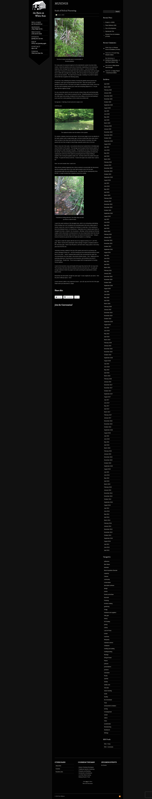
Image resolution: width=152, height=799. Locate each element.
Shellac (106, 681)
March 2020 (107, 303)
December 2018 (108, 348)
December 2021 (108, 240)
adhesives (106, 561)
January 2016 (107, 454)
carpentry (106, 573)
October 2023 (107, 174)
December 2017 (108, 385)
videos (106, 718)
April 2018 (106, 372)
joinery (106, 624)
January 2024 (107, 165)
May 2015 (106, 478)
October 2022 (107, 210)
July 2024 (106, 147)
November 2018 (108, 351)
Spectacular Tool (109, 31)
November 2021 (108, 243)
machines (106, 636)
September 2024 (108, 141)
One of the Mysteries (110, 28)
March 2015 (107, 484)
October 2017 (107, 391)
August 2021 (107, 252)
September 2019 (108, 321)
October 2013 (107, 535)
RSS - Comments (108, 747)
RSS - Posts (107, 744)
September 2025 (108, 105)
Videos (37, 52)
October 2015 (107, 463)
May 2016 (106, 442)
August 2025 (107, 108)
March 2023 (107, 195)
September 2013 (108, 538)
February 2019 (108, 342)
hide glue (106, 615)
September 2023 (108, 177)
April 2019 (106, 336)
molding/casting (108, 651)
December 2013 (108, 529)
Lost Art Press (107, 630)
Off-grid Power (108, 657)
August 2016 (107, 433)
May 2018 (106, 369)
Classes (106, 576)
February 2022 (108, 234)
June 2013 (107, 547)
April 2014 (106, 517)
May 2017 (106, 406)
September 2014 (108, 502)
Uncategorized (108, 712)
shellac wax (107, 684)
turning (106, 709)
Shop (38, 42)
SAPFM (106, 678)
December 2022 (108, 204)
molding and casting (109, 648)
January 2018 (107, 382)
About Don (58, 765)
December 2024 (108, 132)
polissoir (106, 663)
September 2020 (108, 285)
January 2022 (107, 237)
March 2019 (107, 339)
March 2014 (107, 520)
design (106, 588)
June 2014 (107, 511)
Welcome (36, 23)
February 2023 (108, 198)
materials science (108, 642)
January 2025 (107, 129)
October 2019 (107, 318)
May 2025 (106, 117)
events (106, 591)
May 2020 (106, 297)
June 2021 (107, 258)
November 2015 (108, 460)
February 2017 (108, 415)
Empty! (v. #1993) (109, 22)
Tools (105, 702)
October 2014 (107, 499)
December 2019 (108, 312)
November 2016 (108, 424)
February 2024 (108, 162)
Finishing (106, 600)
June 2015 (107, 475)
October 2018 (107, 354)
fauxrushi (106, 597)
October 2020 (107, 282)
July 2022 (106, 219)
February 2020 (108, 306)
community (107, 579)
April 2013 (106, 550)
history (106, 618)
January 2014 (107, 526)
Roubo (106, 675)
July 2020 (106, 291)
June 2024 (107, 150)
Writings (36, 33)
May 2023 (106, 189)
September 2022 (108, 213)
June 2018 (107, 366)
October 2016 (107, 427)
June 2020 (107, 294)
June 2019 (107, 330)
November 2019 (108, 315)
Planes (106, 660)
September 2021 (108, 249)
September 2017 (108, 394)
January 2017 (107, 418)
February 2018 (108, 379)
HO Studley (107, 621)
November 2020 (108, 279)
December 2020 (108, 276)
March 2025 (107, 123)
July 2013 (106, 544)
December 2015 (108, 457)
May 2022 (106, 225)
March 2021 (107, 267)
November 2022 (108, 207)
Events (37, 37)
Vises (105, 721)
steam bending (108, 690)
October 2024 (107, 138)
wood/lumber (107, 724)
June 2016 (107, 439)
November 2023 (108, 171)
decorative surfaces (109, 585)
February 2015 (108, 487)
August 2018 (107, 360)
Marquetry (106, 639)
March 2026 (107, 87)
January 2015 (107, 490)
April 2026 (106, 84)
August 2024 (107, 144)
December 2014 (108, 493)
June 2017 (107, 403)
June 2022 (107, 222)
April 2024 (106, 156)
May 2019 (106, 333)
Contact (35, 47)
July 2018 (106, 363)
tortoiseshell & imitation (110, 706)
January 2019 (107, 345)
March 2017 (107, 412)
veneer (106, 715)
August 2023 (107, 180)
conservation (107, 582)
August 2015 (107, 469)
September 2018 (108, 357)
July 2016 (106, 436)
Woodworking (107, 727)
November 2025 (108, 99)
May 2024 (106, 153)
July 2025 (106, 111)
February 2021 (108, 270)
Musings (37, 28)
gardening (106, 606)
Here (87, 781)
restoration (107, 672)
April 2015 (106, 481)
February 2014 (108, 523)
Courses (58, 768)
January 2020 (107, 309)
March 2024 (107, 159)
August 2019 (107, 324)
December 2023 (108, 168)
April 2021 (106, 264)
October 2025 (107, 102)
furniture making (108, 603)
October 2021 (107, 246)
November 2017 (108, 388)
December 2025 (108, 96)
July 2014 (106, 508)
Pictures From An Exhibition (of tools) (112, 35)
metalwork (106, 645)
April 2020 (106, 300)
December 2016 (108, 421)
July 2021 (106, 255)
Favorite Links (59, 772)
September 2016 (108, 430)
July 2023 (106, 183)
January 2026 (107, 93)
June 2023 (107, 186)
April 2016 (106, 445)
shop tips (106, 687)
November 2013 (108, 532)
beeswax (106, 567)
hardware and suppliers (110, 612)
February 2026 (108, 90)
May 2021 (106, 261)
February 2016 (108, 451)
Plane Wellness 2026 (110, 25)
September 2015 (108, 466)
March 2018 (107, 375)
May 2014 (106, 514)
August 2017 (107, 397)
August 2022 (107, 216)
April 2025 (106, 120)
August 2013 (107, 541)
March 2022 (107, 231)
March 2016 (107, 448)
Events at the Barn (109, 594)
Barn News (107, 564)
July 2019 (106, 327)
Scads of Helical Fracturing (65, 11)
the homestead (108, 699)
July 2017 (106, 400)
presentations (107, 666)
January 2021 (107, 273)
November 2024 (108, 135)
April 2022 (106, 228)
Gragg (105, 609)
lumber (106, 633)
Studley (106, 696)
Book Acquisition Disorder (110, 570)
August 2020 (107, 288)
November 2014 (108, 496)
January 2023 (107, 201)
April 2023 (106, 192)
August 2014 (107, 505)
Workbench (107, 730)
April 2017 (106, 409)
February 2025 (108, 126)
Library (106, 627)
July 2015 (106, 472)
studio (105, 693)
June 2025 (107, 114)
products (106, 669)
